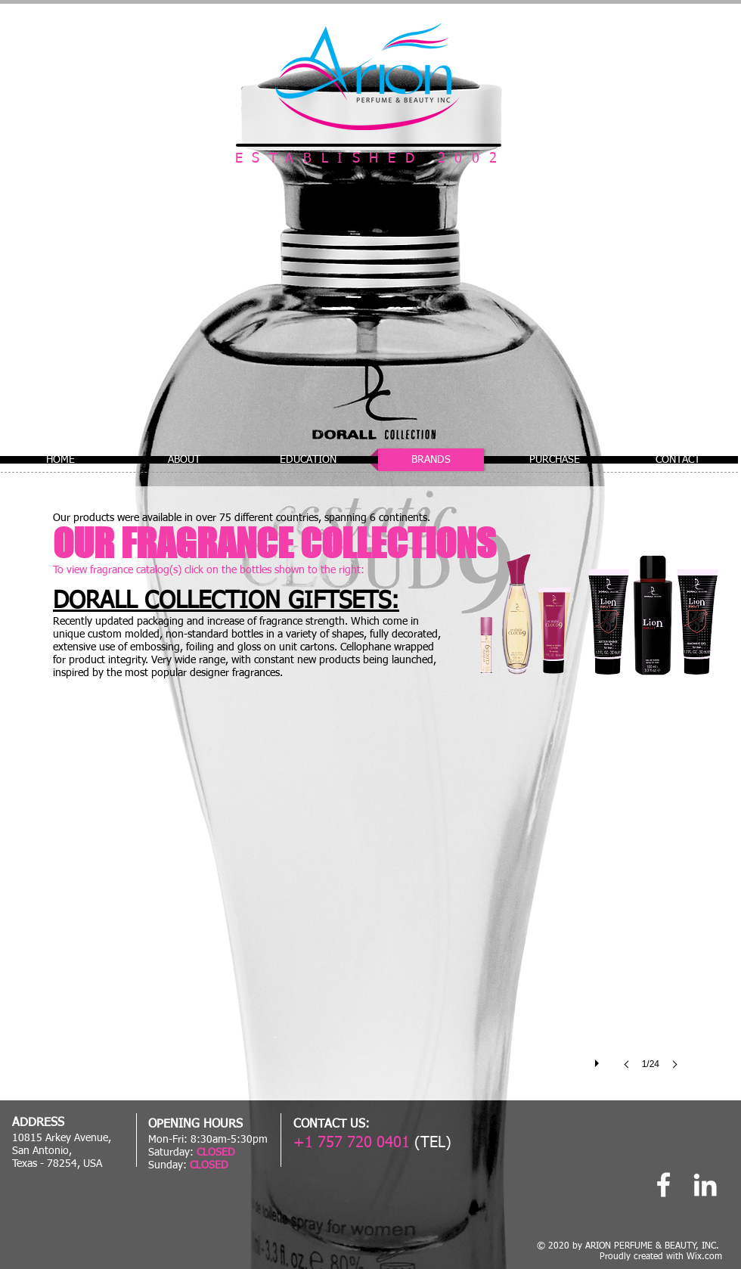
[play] (599, 1059)
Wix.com (704, 1256)
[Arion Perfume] (663, 1184)
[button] (369, 912)
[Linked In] (705, 1184)
